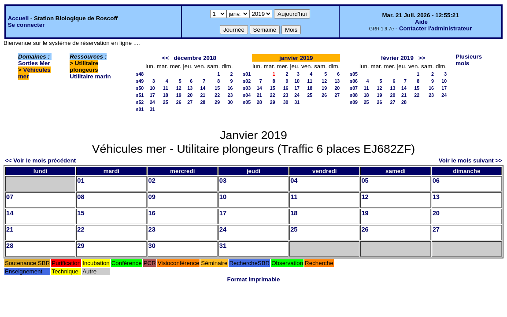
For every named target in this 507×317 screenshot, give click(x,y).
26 (178, 102)
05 (364, 180)
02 (151, 180)
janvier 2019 (296, 58)
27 (189, 102)
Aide (421, 21)
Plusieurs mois (468, 59)
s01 (140, 109)
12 (178, 88)
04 (293, 180)
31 (152, 109)
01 (80, 180)
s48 (140, 74)
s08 (354, 95)
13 (189, 88)
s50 (140, 88)
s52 (140, 102)
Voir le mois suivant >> (470, 160)
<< (165, 58)
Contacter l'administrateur (435, 28)
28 (202, 102)
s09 (354, 102)
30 (230, 102)
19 (178, 95)
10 (152, 88)
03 (222, 180)
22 (217, 95)
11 (165, 88)
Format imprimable (253, 279)
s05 (247, 102)
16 (230, 88)
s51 (140, 95)
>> (422, 58)
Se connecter (26, 25)
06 (436, 180)
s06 (354, 81)
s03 (247, 88)
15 (217, 88)
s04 (247, 95)
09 (151, 196)
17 (152, 95)
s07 (354, 88)
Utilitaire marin (90, 76)
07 (9, 196)
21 (202, 95)
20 (189, 95)
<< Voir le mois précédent (40, 160)
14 (202, 88)
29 (217, 102)
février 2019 (397, 58)
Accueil (18, 18)
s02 (247, 81)
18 (165, 95)
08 (80, 196)
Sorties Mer (34, 63)
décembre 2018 (195, 58)
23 (230, 95)
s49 (140, 81)
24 (152, 102)
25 (165, 102)
